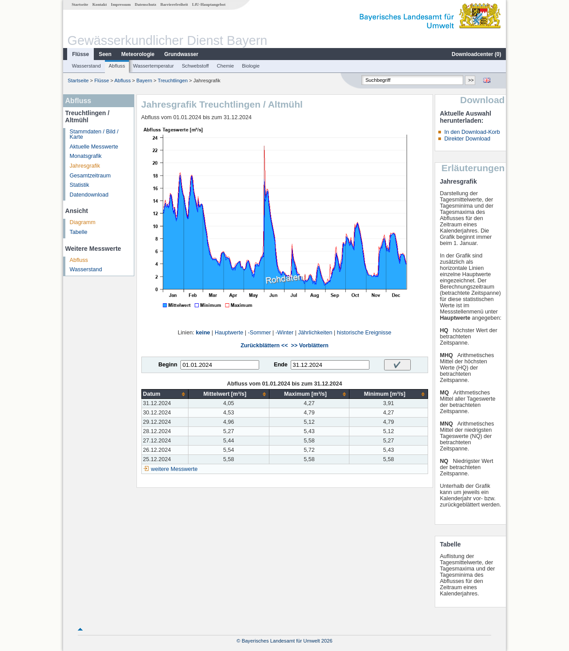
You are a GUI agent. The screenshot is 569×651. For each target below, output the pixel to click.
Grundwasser (181, 54)
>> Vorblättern (310, 345)
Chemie (225, 65)
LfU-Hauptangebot (208, 4)
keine (203, 333)
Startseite (80, 4)
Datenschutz (145, 4)
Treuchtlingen (173, 80)
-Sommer (259, 333)
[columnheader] (164, 394)
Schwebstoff (195, 65)
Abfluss (117, 65)
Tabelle (79, 232)
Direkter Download (467, 139)
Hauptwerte (229, 333)
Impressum (121, 4)
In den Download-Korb (472, 132)
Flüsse (80, 54)
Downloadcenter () (476, 54)
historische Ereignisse (364, 333)
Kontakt (99, 4)
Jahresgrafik (85, 166)
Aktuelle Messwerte (94, 147)
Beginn (167, 365)
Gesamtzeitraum (90, 176)
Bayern (144, 80)
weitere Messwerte (174, 469)
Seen (105, 54)
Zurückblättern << (264, 345)
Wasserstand (86, 65)
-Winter (285, 333)
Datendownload (89, 195)
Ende (281, 365)
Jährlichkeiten (315, 333)
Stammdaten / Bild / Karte (94, 135)
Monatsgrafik (86, 156)
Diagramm (83, 222)
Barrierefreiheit (174, 4)
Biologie (251, 65)
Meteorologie (138, 54)
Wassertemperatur (153, 65)
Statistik (79, 185)
